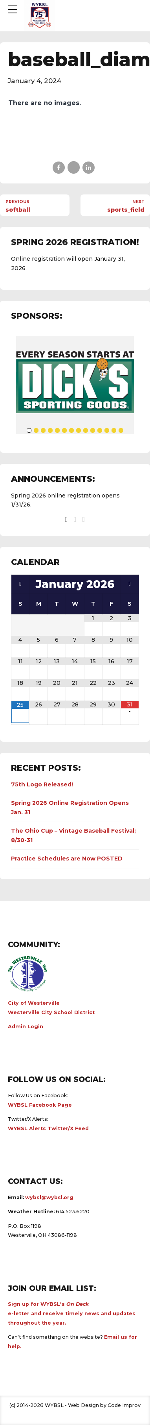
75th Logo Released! (42, 784)
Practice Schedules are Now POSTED (67, 858)
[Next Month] (130, 584)
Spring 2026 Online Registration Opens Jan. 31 (70, 807)
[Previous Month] (20, 584)
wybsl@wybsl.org (49, 1197)
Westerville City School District (51, 1012)
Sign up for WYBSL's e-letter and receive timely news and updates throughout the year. (71, 1313)
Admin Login (25, 1026)
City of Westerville (34, 1003)
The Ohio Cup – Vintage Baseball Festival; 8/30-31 (73, 835)
